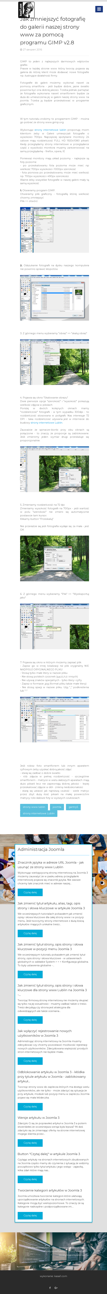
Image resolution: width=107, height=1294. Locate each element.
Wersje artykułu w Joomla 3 (39, 1118)
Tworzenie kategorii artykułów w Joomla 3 (50, 1190)
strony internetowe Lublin (46, 422)
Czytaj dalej (30, 892)
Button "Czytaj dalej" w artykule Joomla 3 (49, 1154)
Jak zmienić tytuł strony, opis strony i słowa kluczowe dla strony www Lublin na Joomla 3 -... (52, 990)
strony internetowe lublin (50, 129)
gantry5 (73, 807)
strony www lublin (34, 807)
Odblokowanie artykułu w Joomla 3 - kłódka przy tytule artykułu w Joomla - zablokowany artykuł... (52, 1076)
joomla (57, 807)
